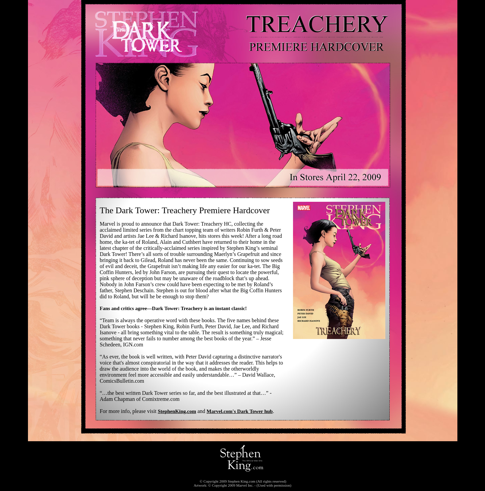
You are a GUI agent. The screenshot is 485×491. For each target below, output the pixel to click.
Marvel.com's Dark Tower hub (239, 411)
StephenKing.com (177, 411)
